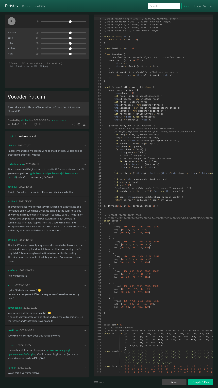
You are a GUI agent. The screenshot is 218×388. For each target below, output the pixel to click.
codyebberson (16, 164)
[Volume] (63, 21)
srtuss (11, 285)
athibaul (25, 120)
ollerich (12, 145)
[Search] (164, 6)
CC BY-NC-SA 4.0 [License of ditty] (58, 120)
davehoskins (15, 307)
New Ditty (39, 5)
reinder (12, 344)
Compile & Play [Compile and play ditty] (200, 382)
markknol (13, 330)
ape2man (13, 270)
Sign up (207, 5)
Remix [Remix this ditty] (174, 382)
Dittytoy (11, 6)
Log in (11, 135)
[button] (12, 21)
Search (187, 5)
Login (197, 5)
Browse (26, 5)
